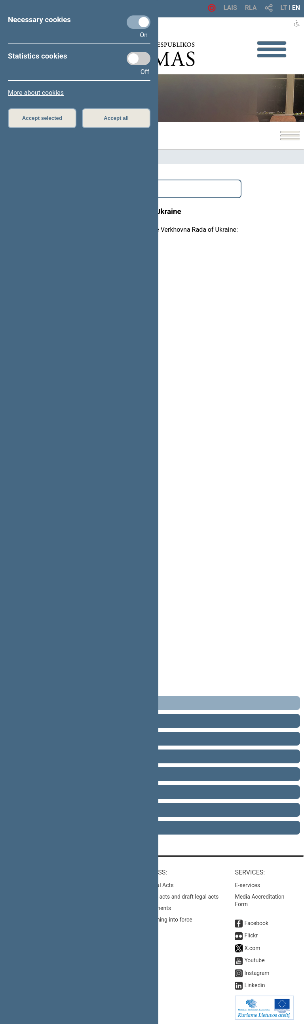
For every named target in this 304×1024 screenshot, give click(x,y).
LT (284, 7)
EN (296, 7)
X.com (252, 948)
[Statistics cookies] (138, 58)
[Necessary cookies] (138, 22)
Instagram (256, 973)
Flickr (251, 935)
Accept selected (42, 118)
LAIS (230, 7)
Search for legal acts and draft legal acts (169, 896)
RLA (251, 7)
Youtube (254, 960)
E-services (247, 885)
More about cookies (36, 93)
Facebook (256, 923)
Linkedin (254, 985)
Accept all (116, 118)
